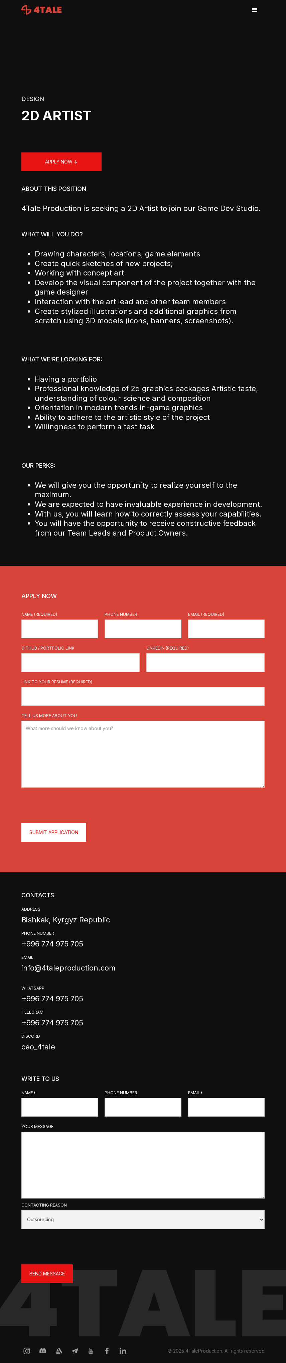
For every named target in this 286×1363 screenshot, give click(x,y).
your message (37, 1126)
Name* (28, 1092)
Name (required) (39, 614)
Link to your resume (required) (56, 681)
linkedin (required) (167, 648)
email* (195, 1092)
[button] (255, 10)
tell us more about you (49, 715)
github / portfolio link (48, 648)
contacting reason (44, 1205)
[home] (41, 7)
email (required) (206, 614)
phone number (121, 614)
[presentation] (72, 804)
